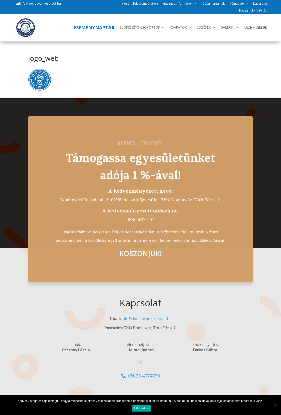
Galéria (227, 27)
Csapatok (178, 27)
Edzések (204, 27)
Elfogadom (141, 408)
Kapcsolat (260, 4)
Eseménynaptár (94, 27)
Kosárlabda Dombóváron (140, 4)
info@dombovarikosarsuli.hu (40, 3)
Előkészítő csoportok (140, 27)
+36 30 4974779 (143, 376)
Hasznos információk (178, 3)
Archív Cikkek (255, 27)
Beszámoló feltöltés (253, 10)
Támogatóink (239, 4)
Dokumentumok (213, 4)
